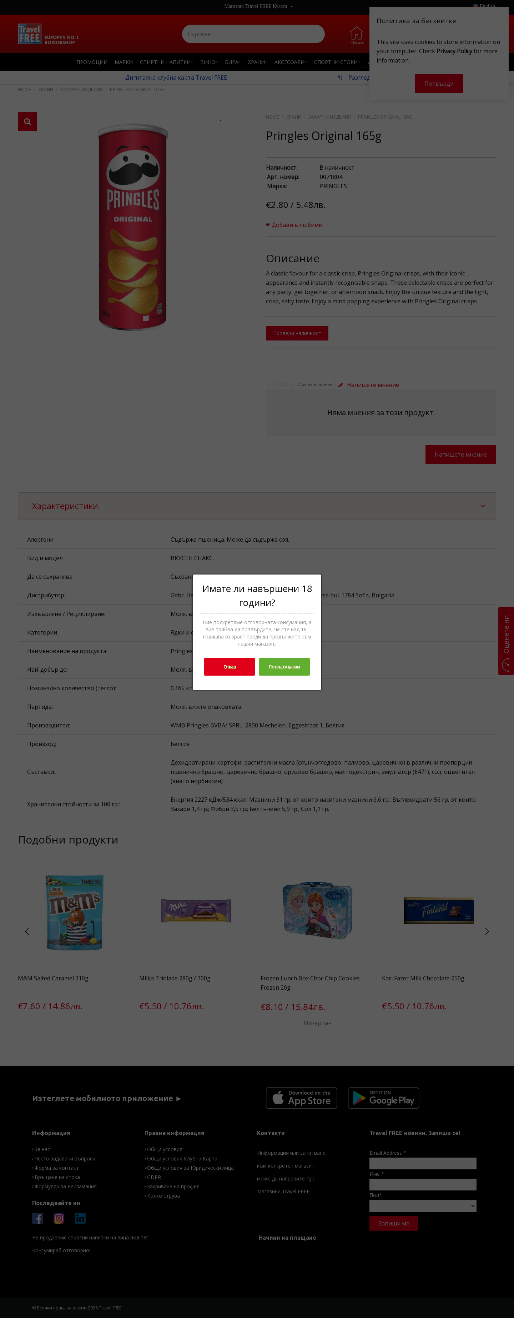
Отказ (229, 667)
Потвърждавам (284, 667)
